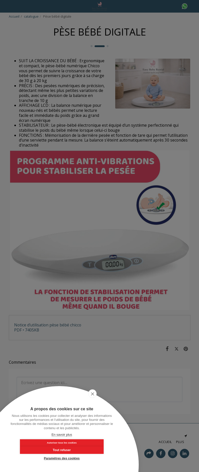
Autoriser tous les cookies (36, 448)
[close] (109, 404)
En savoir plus (61, 434)
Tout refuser (87, 448)
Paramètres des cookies (62, 458)
